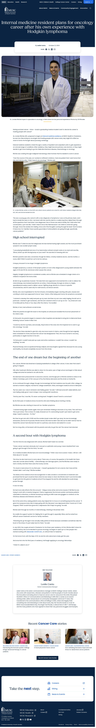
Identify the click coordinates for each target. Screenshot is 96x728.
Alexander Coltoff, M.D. (34, 532)
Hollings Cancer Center (62, 2)
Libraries (80, 710)
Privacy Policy (68, 724)
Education (11, 2)
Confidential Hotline (64, 710)
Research (24, 2)
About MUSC (43, 8)
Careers (73, 2)
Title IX (75, 724)
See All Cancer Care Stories (47, 658)
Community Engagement (69, 8)
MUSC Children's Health (47, 2)
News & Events (54, 8)
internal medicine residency (51, 136)
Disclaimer (61, 724)
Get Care (61, 712)
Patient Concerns (82, 712)
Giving (80, 2)
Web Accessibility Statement (86, 724)
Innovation (84, 8)
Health (17, 2)
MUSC (4, 2)
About (42, 710)
